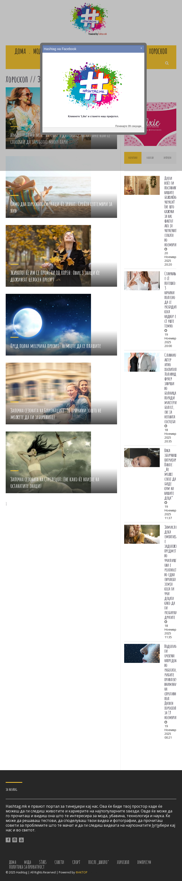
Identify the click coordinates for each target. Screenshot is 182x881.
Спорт (76, 862)
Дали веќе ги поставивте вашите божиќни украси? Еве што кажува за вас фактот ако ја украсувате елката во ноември (171, 211)
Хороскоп (123, 862)
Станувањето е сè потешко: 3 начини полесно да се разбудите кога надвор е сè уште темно (172, 300)
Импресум (144, 862)
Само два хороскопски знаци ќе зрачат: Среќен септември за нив (61, 207)
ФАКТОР (81, 872)
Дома (12, 862)
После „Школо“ (98, 862)
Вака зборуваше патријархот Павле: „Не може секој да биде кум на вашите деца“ (172, 474)
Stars (42, 862)
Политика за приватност (27, 867)
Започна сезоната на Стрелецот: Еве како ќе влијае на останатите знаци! (54, 482)
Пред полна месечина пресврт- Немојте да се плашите (55, 345)
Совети (59, 862)
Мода (27, 862)
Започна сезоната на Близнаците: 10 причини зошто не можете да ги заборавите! (55, 413)
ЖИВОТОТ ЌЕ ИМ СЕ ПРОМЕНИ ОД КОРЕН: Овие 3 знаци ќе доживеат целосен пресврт (55, 276)
